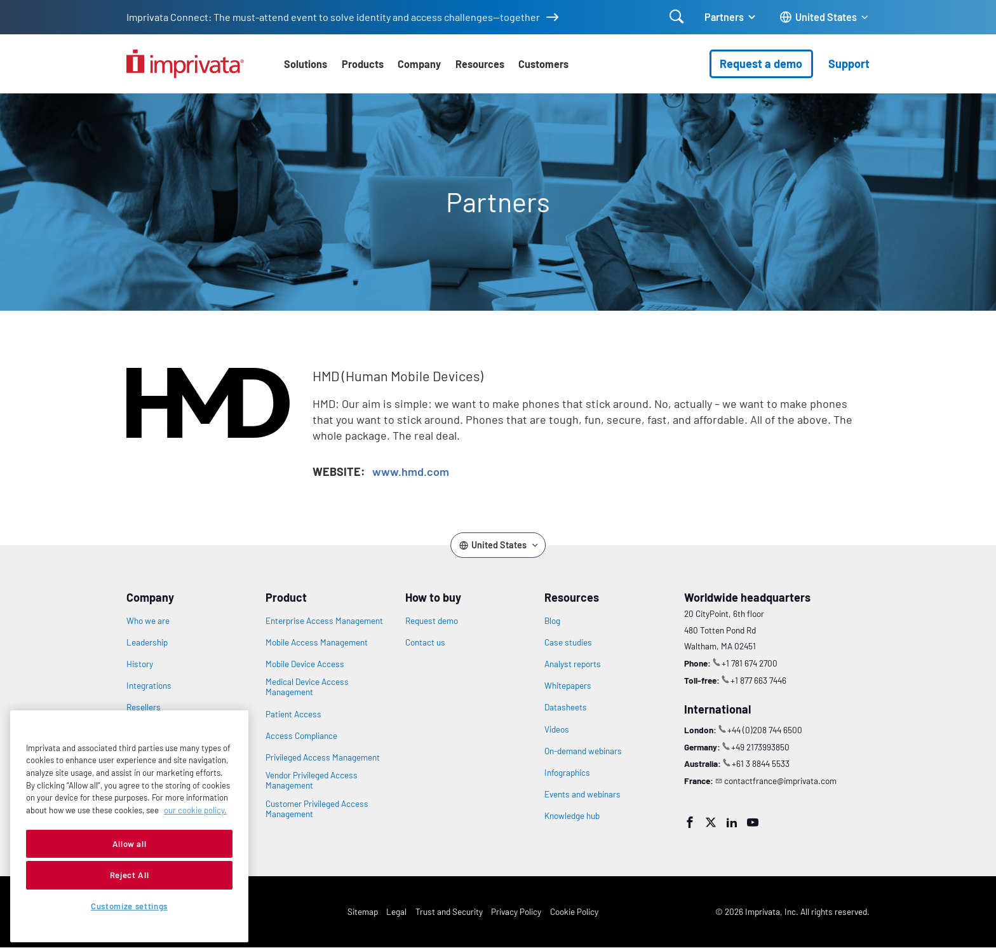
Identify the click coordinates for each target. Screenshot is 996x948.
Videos (556, 729)
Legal (396, 911)
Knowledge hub (572, 816)
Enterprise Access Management (324, 621)
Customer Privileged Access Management (317, 809)
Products (363, 64)
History (139, 664)
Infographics (567, 773)
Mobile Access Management (317, 642)
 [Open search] (677, 17)
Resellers (143, 707)
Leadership (147, 642)
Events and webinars (582, 794)
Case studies (568, 642)
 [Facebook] (690, 822)
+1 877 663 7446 (758, 680)
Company (419, 64)
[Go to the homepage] (185, 64)
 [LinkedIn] (731, 822)
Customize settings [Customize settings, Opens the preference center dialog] (129, 906)
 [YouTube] (752, 822)
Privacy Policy (516, 911)
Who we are (148, 621)
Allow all (129, 844)
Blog (552, 621)
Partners (724, 17)
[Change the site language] (824, 17)
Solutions (305, 64)
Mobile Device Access (305, 664)
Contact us (425, 642)
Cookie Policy (574, 911)
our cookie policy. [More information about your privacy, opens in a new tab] (195, 810)
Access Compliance (301, 736)
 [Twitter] (711, 822)
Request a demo (761, 64)
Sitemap (362, 911)
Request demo (431, 621)
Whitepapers (567, 686)
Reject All (129, 875)
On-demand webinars (583, 751)
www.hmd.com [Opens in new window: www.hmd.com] (410, 471)
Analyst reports (572, 664)
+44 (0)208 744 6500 (764, 729)
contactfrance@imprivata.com (780, 780)
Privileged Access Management (323, 757)
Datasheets (565, 707)
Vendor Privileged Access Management (312, 780)
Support (849, 64)
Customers (543, 64)
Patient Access (293, 714)
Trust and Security (449, 911)
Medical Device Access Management (307, 687)
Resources (479, 64)
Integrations (149, 686)
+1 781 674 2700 (749, 663)
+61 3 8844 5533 (761, 763)
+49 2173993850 (760, 746)
